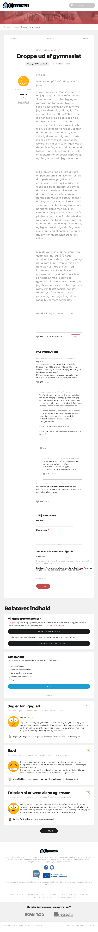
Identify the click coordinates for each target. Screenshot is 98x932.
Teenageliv (16, 27)
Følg (75, 336)
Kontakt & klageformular (24, 895)
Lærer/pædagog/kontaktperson (23, 673)
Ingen (13, 680)
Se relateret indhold (63, 64)
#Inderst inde (32, 711)
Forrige (13, 39)
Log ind (26, 897)
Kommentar (42, 530)
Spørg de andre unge (49, 631)
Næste (85, 39)
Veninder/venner (17, 666)
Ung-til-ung (14, 623)
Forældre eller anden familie (21, 670)
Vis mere (49, 831)
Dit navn (40, 520)
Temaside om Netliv (66, 897)
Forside (7, 27)
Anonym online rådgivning (21, 676)
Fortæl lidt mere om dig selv (55, 551)
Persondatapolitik (78, 895)
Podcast (47, 897)
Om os (44, 895)
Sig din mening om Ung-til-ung (49, 643)
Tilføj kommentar (55, 336)
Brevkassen (58, 625)
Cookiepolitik (57, 895)
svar (47, 382)
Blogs (37, 897)
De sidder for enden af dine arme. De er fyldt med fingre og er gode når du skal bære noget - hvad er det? (64, 569)
